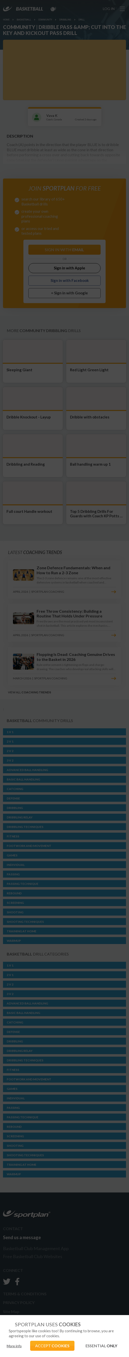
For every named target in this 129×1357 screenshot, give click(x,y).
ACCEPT (52, 1345)
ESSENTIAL (101, 1345)
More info (14, 1346)
